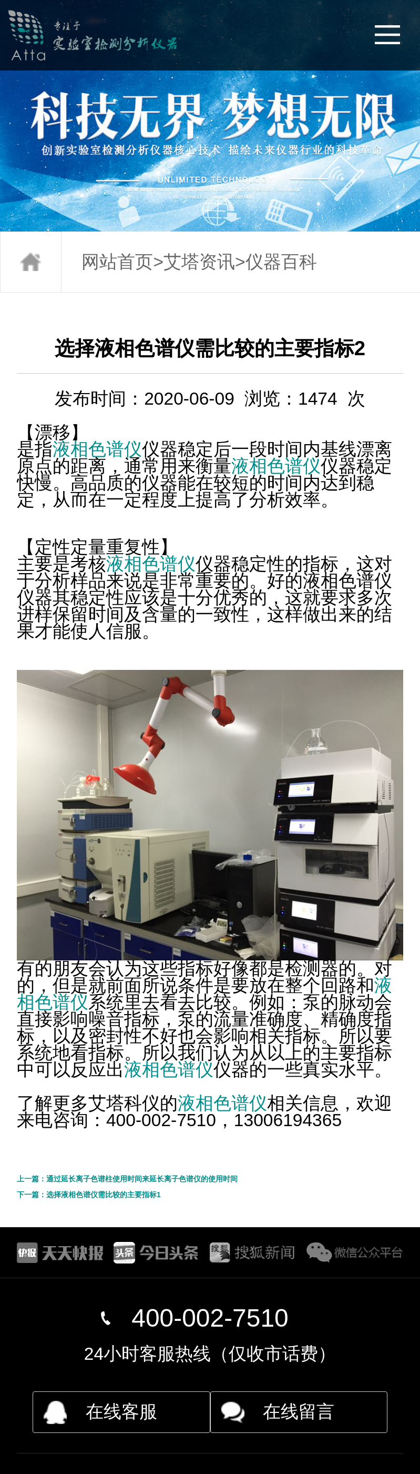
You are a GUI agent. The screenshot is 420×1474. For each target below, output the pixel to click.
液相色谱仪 (97, 449)
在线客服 (121, 1411)
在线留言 (298, 1411)
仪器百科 (281, 262)
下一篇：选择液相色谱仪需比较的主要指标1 (89, 1194)
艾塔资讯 (199, 262)
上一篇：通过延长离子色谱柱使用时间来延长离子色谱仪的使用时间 (127, 1179)
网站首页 (117, 262)
